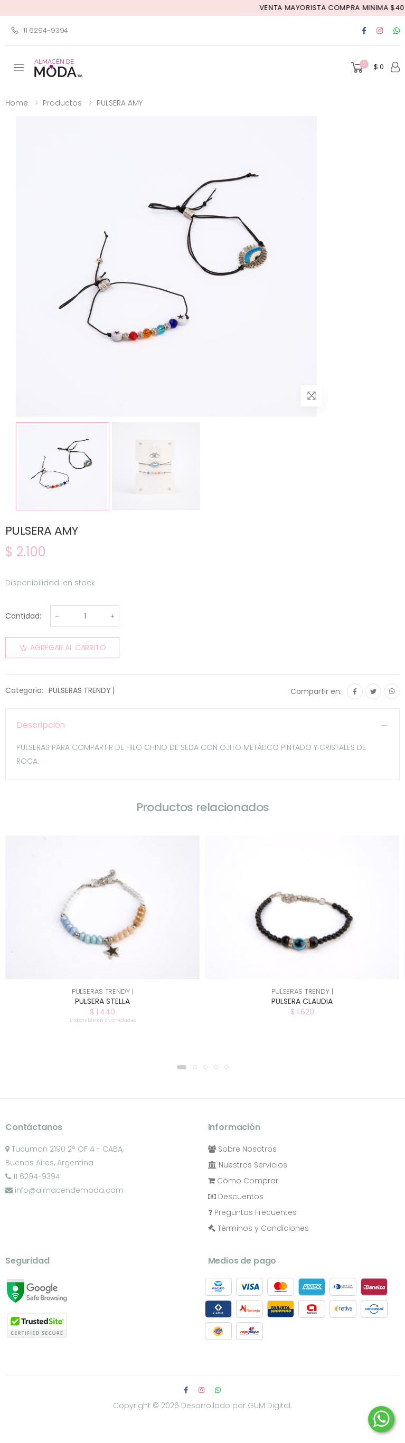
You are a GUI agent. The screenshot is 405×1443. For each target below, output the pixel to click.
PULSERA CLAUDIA (302, 1001)
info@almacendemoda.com (64, 1190)
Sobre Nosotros (242, 1149)
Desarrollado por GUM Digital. (236, 1405)
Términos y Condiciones (258, 1228)
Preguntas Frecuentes (252, 1212)
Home (16, 103)
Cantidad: (23, 616)
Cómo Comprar (243, 1180)
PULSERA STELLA (102, 1001)
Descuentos (235, 1196)
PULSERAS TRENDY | (82, 690)
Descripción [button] (40, 725)
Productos (62, 103)
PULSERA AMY (120, 103)
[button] (366, 68)
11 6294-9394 (39, 30)
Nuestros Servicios (247, 1165)
